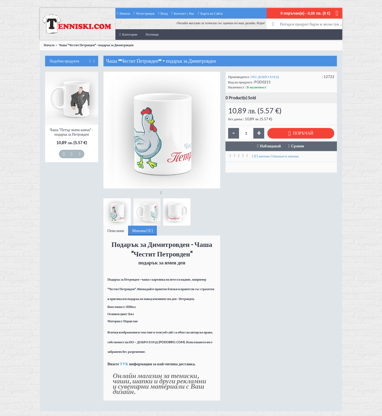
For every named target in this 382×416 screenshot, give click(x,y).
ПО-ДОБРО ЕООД (265, 77)
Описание (115, 230)
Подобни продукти (64, 61)
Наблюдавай (270, 146)
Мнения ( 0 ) (142, 230)
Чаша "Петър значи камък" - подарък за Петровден (72, 131)
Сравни (297, 146)
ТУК (124, 363)
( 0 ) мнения (261, 156)
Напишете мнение (285, 156)
